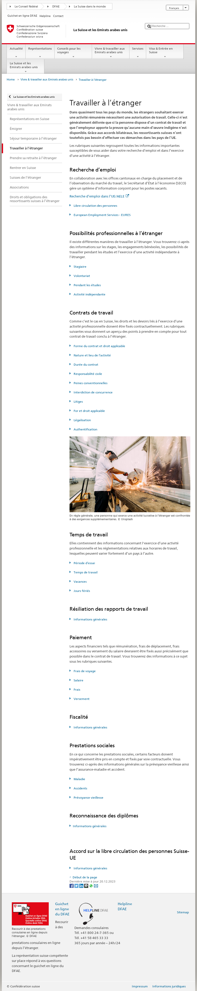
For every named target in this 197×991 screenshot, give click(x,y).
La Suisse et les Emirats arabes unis (25, 67)
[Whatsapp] (91, 885)
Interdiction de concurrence (93, 392)
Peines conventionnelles (90, 383)
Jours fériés (81, 591)
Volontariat (81, 276)
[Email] (96, 885)
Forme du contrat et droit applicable (99, 346)
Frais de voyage (84, 671)
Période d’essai (84, 563)
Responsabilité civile (87, 374)
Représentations (40, 53)
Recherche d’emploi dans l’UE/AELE (99, 196)
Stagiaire (79, 266)
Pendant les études (87, 285)
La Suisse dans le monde (90, 6)
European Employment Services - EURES (102, 215)
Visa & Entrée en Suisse (164, 53)
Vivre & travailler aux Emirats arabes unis (110, 53)
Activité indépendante (89, 294)
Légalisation (82, 420)
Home (11, 79)
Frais (76, 689)
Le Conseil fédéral (26, 6)
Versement (81, 699)
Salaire (78, 680)
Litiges (78, 401)
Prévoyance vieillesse (88, 797)
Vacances (80, 581)
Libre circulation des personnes (95, 206)
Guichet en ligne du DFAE (62, 909)
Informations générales (90, 619)
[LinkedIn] (81, 885)
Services (138, 53)
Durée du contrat (85, 364)
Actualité (16, 53)
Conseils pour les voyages (73, 53)
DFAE (56, 6)
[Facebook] (72, 885)
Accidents (80, 788)
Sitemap (183, 912)
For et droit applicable (89, 411)
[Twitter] (76, 885)
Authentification (85, 429)
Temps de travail (85, 572)
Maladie (79, 779)
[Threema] (86, 885)
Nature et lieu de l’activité (92, 355)
